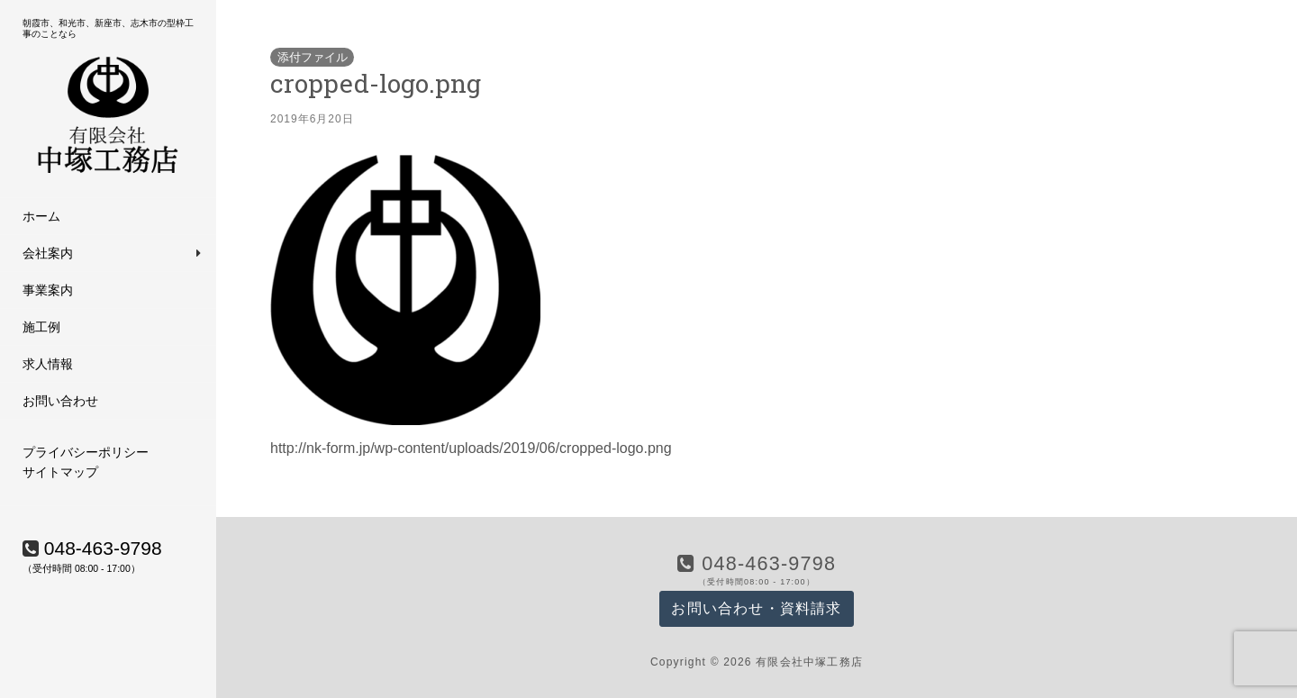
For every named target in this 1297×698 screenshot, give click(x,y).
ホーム (41, 216)
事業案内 (48, 290)
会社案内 (48, 253)
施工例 (41, 327)
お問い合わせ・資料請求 (756, 608)
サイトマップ (60, 472)
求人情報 (48, 364)
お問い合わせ (60, 401)
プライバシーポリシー (86, 452)
